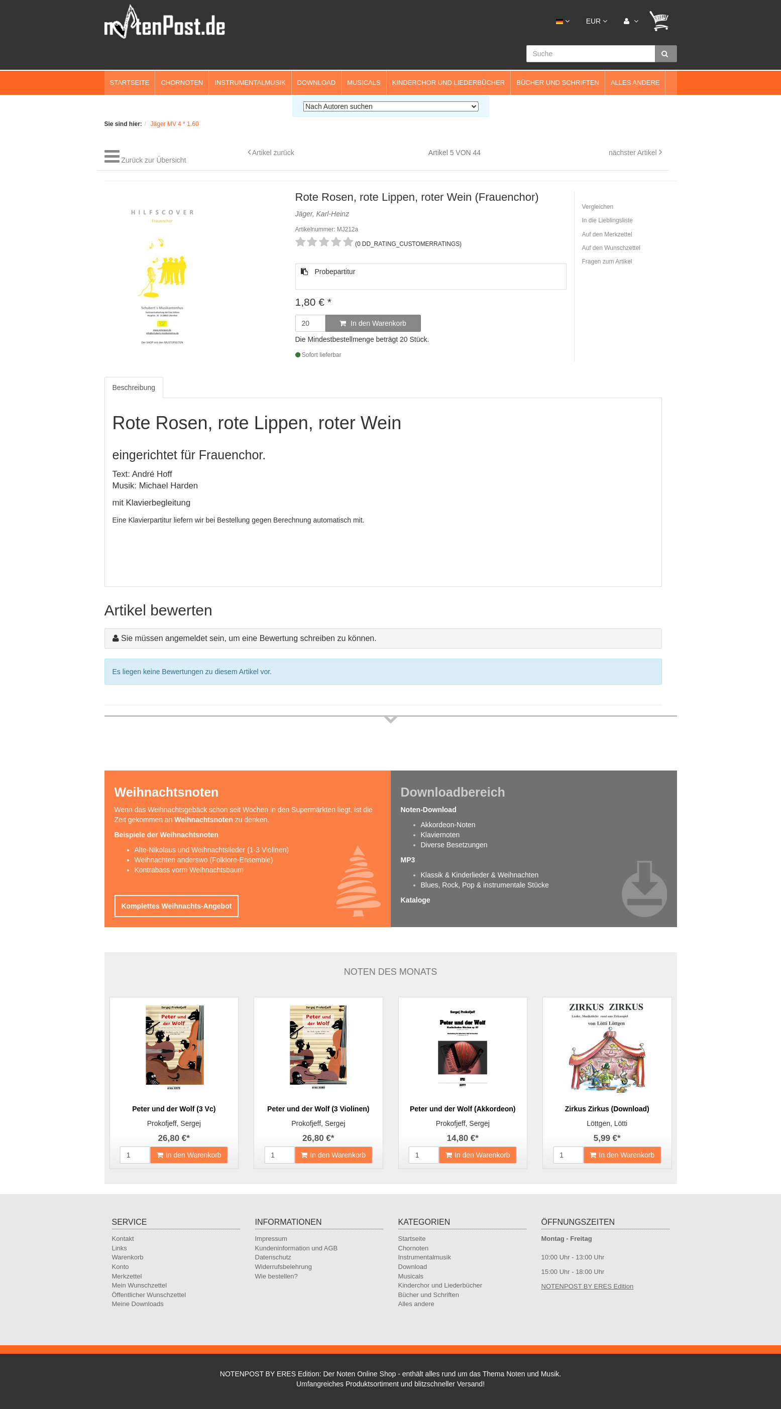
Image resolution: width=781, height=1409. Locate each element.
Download (316, 82)
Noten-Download (429, 810)
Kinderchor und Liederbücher (448, 82)
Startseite (130, 82)
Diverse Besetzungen (454, 845)
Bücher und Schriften (557, 82)
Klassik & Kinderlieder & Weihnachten (480, 875)
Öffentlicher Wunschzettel (149, 1295)
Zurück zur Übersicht (153, 160)
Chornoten (182, 82)
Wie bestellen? (276, 1276)
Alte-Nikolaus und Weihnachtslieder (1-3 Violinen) (212, 850)
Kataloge (415, 900)
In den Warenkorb (373, 323)
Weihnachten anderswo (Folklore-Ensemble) (204, 860)
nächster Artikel (634, 153)
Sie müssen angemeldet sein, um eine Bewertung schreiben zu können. (249, 638)
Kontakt (123, 1238)
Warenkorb (128, 1257)
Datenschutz (273, 1257)
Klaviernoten (440, 835)
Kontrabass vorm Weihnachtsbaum (189, 870)
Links (119, 1248)
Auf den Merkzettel (607, 234)
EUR (596, 21)
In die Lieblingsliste (607, 220)
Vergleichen (598, 206)
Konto (120, 1266)
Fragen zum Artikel (607, 261)
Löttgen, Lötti (607, 1123)
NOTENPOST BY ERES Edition (587, 1286)
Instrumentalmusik (249, 82)
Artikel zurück (273, 153)
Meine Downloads (138, 1304)
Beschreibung (134, 387)
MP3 (408, 860)
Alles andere (635, 82)
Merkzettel (127, 1276)
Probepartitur (328, 272)
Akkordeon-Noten (448, 825)
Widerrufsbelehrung (283, 1266)
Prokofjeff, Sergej (174, 1123)
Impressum (271, 1238)
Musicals (363, 82)
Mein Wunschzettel (139, 1285)
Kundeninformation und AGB (296, 1248)
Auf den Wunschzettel (611, 247)
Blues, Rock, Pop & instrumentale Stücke (485, 885)
